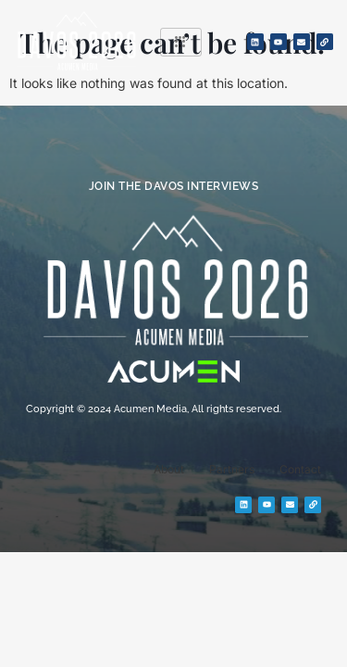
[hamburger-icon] (181, 42)
